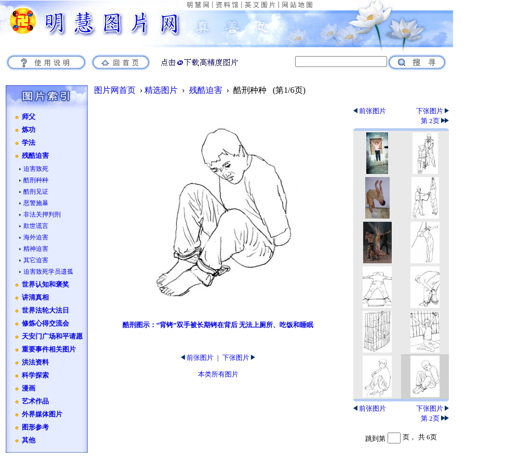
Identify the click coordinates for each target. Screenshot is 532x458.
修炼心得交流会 (45, 323)
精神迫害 (35, 248)
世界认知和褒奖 (45, 284)
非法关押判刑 (42, 214)
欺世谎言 (35, 226)
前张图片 (197, 357)
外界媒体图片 (42, 414)
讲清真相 (35, 297)
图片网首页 (115, 90)
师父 (28, 116)
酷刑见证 (35, 191)
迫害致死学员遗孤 (48, 271)
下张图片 (238, 357)
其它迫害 (35, 260)
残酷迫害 (35, 155)
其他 (28, 440)
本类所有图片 (218, 374)
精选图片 (161, 90)
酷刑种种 (35, 180)
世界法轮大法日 (45, 310)
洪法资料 (35, 362)
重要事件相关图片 (49, 349)
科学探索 (35, 375)
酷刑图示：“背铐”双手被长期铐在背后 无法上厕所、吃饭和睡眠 (218, 325)
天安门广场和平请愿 (52, 336)
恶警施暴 (35, 203)
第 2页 (435, 121)
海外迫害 (35, 237)
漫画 (28, 388)
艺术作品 (35, 401)
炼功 (28, 129)
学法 (28, 142)
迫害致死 (35, 168)
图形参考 (35, 427)
